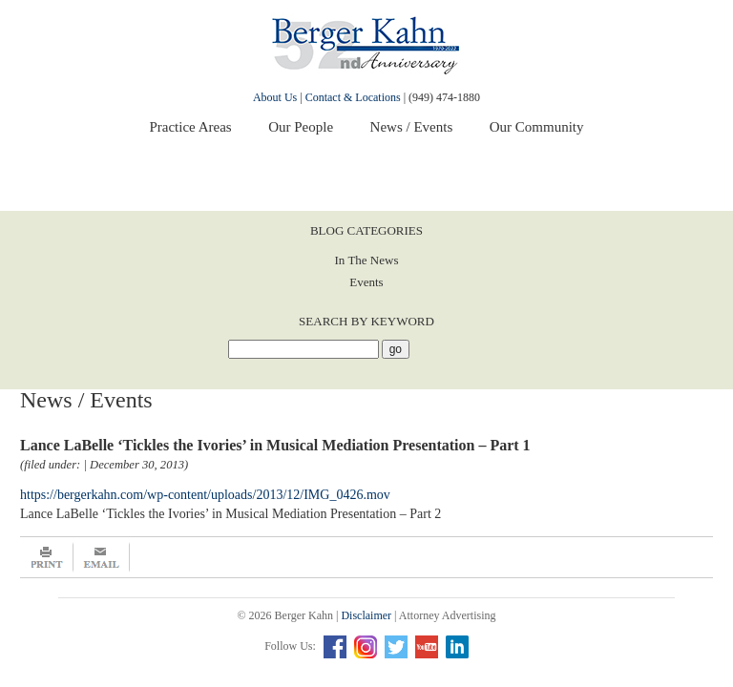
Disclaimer (366, 615)
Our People (300, 127)
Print (46, 557)
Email (101, 557)
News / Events (411, 127)
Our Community (537, 127)
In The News (367, 260)
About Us (275, 97)
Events (366, 282)
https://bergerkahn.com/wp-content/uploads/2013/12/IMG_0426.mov (205, 495)
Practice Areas (190, 127)
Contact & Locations (353, 97)
